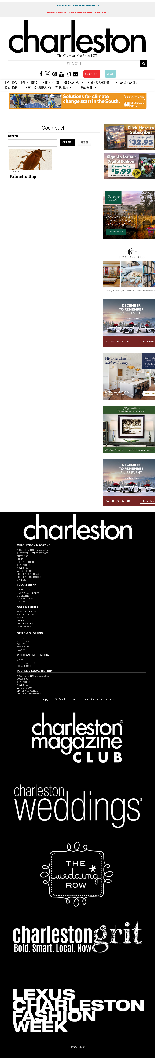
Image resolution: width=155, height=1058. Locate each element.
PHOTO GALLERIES (26, 663)
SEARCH (67, 142)
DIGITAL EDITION (25, 562)
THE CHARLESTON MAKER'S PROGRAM (78, 5)
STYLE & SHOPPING (99, 82)
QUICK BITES (23, 596)
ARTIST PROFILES (25, 614)
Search (13, 136)
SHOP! (110, 74)
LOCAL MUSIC (24, 666)
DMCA (82, 1047)
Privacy (73, 1047)
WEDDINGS (63, 86)
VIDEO (20, 660)
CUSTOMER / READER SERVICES (32, 553)
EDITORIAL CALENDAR (28, 574)
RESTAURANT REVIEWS (28, 593)
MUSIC (20, 617)
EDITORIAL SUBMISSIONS (29, 577)
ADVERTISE (22, 568)
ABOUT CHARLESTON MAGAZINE (33, 550)
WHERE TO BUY (24, 571)
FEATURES (11, 82)
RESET (84, 142)
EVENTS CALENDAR (26, 611)
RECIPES (21, 602)
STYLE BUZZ (23, 647)
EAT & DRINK (29, 82)
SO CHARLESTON (73, 82)
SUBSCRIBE (92, 74)
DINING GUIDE (24, 590)
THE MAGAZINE (86, 86)
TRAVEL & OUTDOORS (37, 86)
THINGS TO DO (50, 82)
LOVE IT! (21, 650)
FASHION (21, 644)
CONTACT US (23, 565)
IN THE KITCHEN (25, 598)
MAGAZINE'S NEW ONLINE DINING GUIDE (77, 12)
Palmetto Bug (22, 176)
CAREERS (21, 580)
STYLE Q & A (23, 641)
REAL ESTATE (12, 86)
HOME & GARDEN (126, 82)
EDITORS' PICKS (25, 623)
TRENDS (21, 638)
